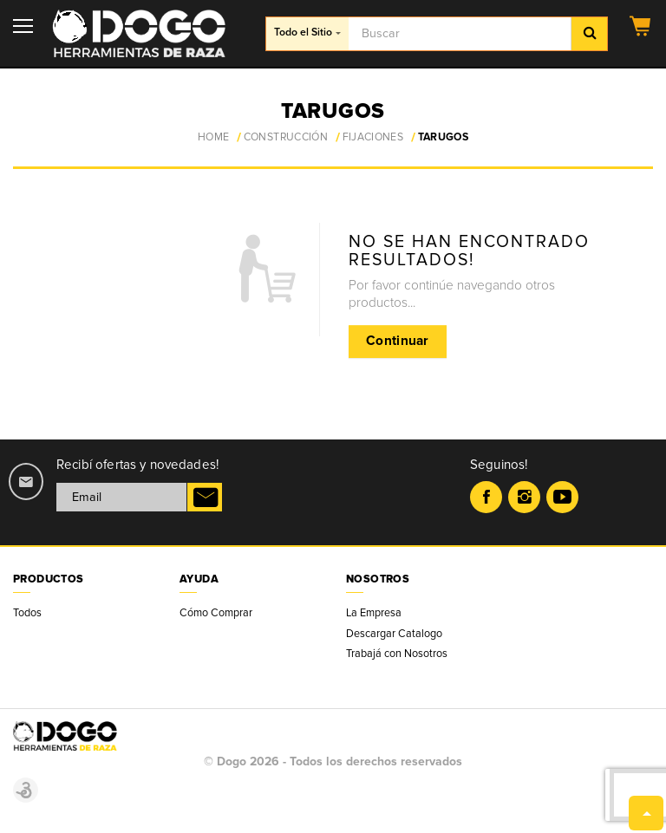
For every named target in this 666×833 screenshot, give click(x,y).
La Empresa (374, 613)
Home (213, 138)
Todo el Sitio (307, 32)
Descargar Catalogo (394, 634)
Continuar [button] (397, 341)
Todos (27, 613)
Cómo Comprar (216, 613)
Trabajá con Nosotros (396, 654)
